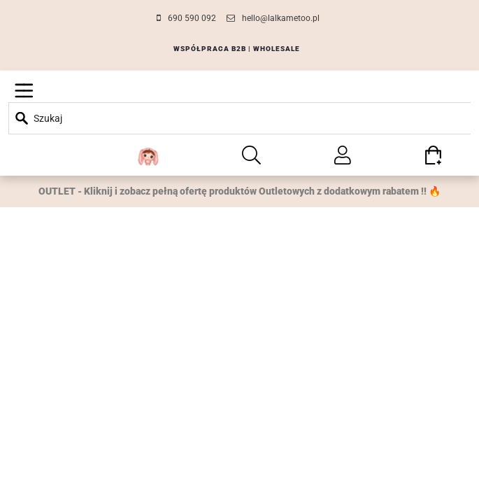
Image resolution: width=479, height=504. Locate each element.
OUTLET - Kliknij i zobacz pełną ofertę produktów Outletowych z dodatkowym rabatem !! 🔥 (239, 191)
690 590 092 (192, 18)
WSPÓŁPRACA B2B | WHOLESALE (236, 48)
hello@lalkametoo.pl (281, 18)
